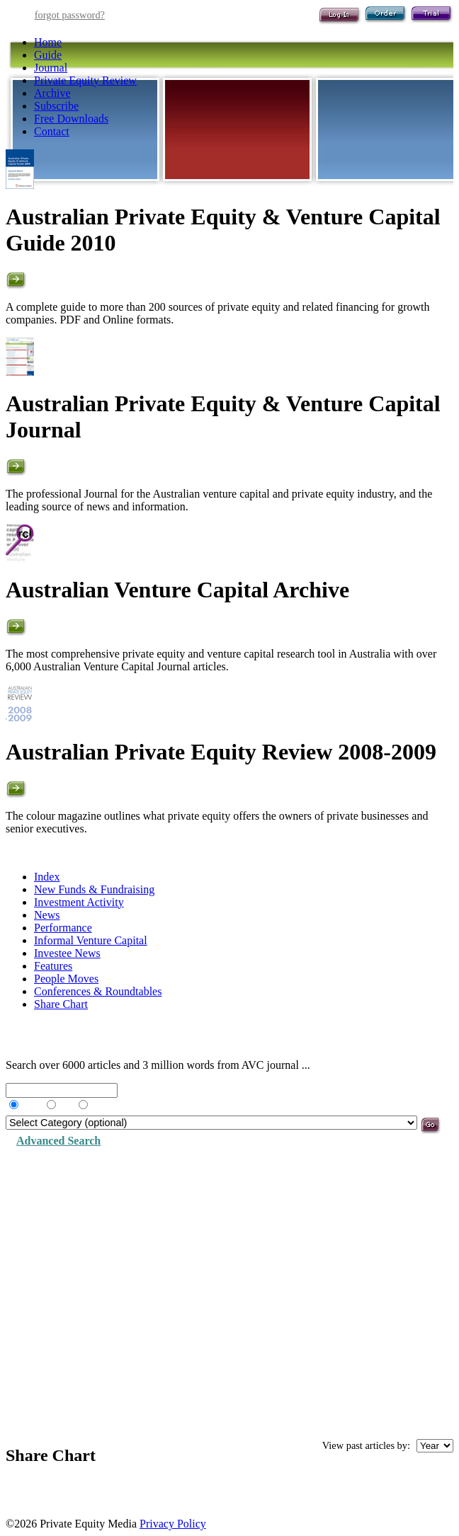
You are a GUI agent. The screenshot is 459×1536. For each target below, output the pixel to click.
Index (47, 877)
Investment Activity (79, 902)
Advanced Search (58, 1141)
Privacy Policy (173, 1524)
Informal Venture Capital (90, 940)
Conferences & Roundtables (98, 991)
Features (53, 966)
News (47, 915)
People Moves (66, 979)
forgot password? (70, 15)
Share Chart (61, 1004)
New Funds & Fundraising (94, 889)
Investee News (67, 953)
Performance (63, 928)
